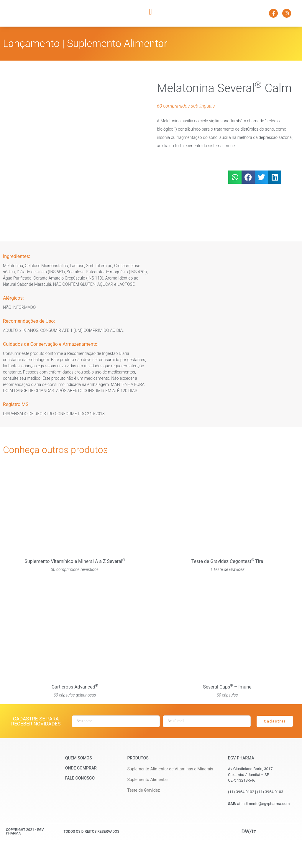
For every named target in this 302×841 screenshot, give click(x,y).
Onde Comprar (81, 768)
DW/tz (248, 831)
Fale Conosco (80, 778)
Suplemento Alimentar (117, 44)
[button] (150, 12)
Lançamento (31, 44)
